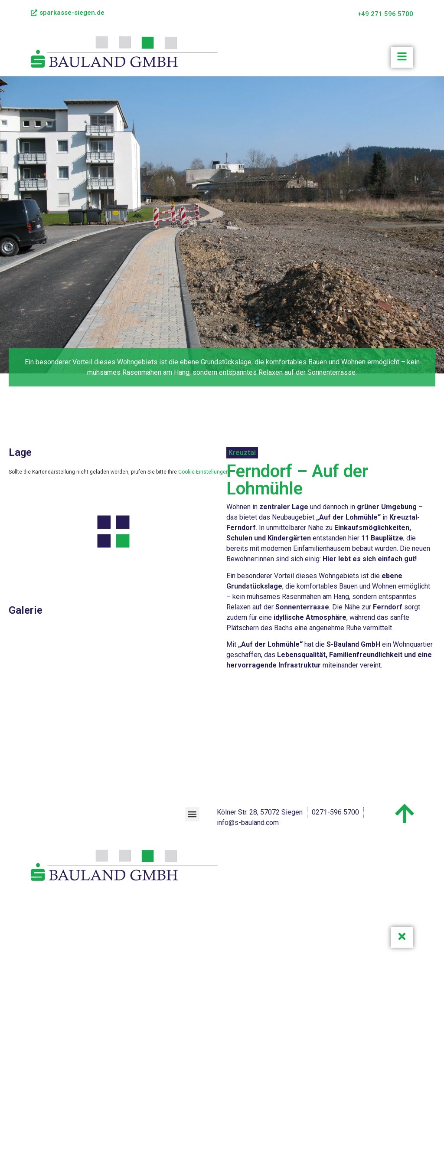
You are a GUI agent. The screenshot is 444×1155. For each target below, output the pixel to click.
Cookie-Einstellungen (203, 472)
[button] (192, 814)
